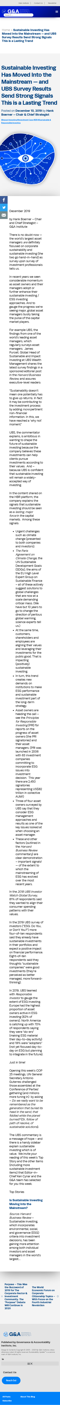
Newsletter (52, 3)
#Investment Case (25, 120)
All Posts (6, 1397)
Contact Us (38, 3)
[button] (57, 11)
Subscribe (7, 1401)
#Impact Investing (9, 120)
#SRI (36, 120)
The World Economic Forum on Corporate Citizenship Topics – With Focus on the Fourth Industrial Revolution (43, 1296)
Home (6, 30)
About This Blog (27, 1397)
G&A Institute (24, 3)
